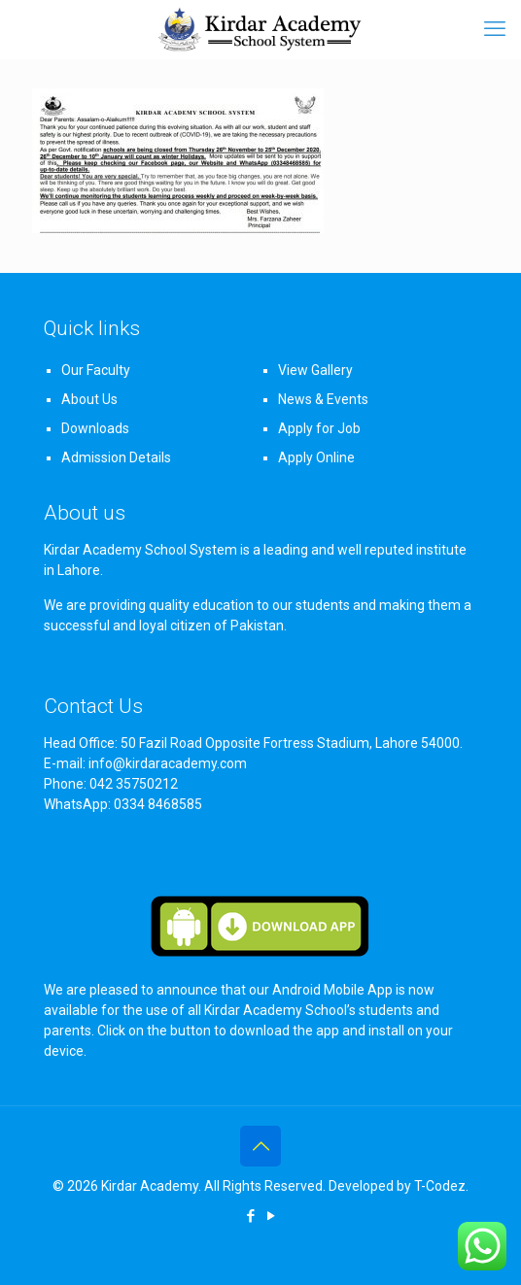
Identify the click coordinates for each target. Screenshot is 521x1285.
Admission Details (116, 457)
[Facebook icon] (250, 1216)
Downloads (95, 428)
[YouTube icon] (270, 1216)
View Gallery (315, 370)
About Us (89, 399)
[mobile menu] (494, 29)
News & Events (323, 399)
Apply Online (316, 457)
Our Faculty (95, 370)
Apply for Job (319, 428)
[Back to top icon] (260, 1146)
